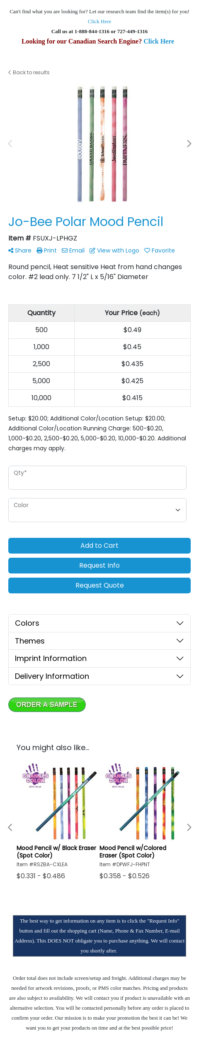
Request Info (99, 565)
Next (188, 144)
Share (20, 250)
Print (46, 250)
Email (73, 250)
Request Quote (99, 585)
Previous (10, 144)
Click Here (100, 21)
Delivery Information (52, 676)
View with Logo (114, 250)
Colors (27, 623)
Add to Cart (99, 545)
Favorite (159, 250)
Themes (30, 641)
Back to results (29, 72)
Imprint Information (51, 658)
